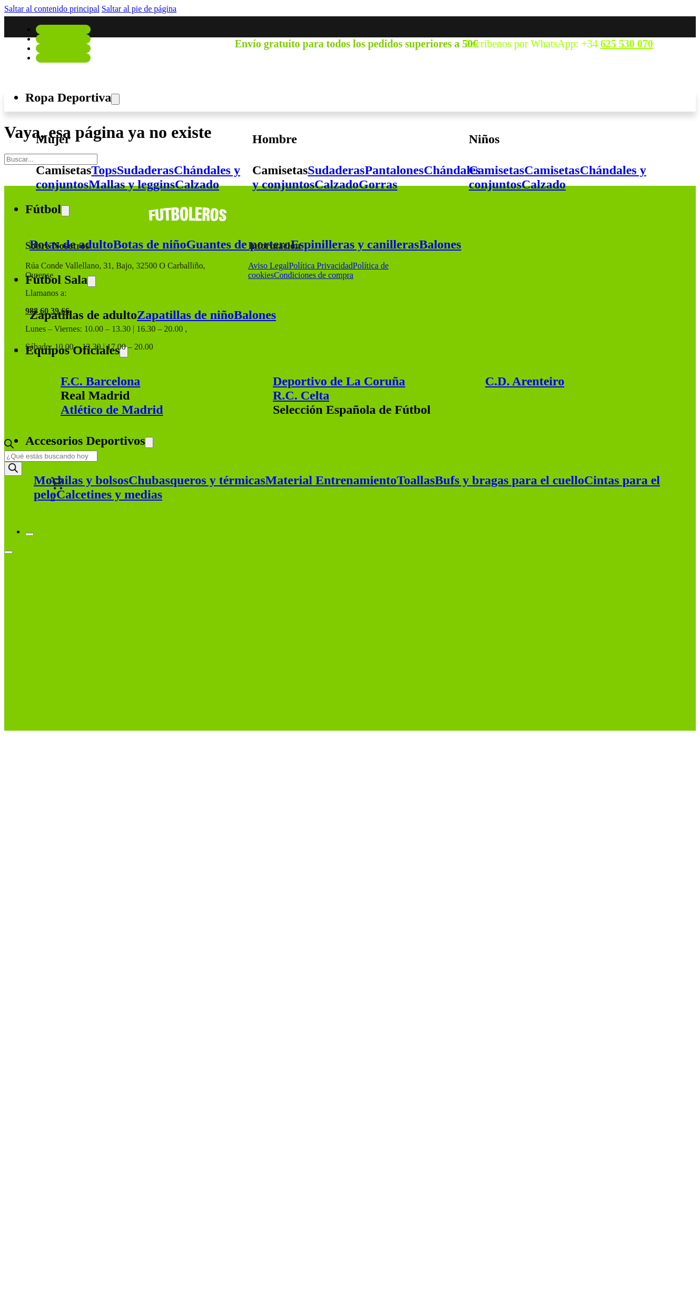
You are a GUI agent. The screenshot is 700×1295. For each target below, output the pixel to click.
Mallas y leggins (131, 184)
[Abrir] (8, 552)
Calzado (197, 184)
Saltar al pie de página (139, 8)
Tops (104, 170)
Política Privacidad (320, 265)
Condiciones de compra (313, 275)
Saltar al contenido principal (52, 8)
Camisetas (63, 170)
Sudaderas (145, 170)
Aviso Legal (268, 265)
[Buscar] (13, 469)
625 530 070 (626, 43)
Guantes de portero (238, 244)
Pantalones (393, 170)
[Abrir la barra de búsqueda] (9, 445)
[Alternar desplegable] (115, 99)
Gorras (378, 184)
